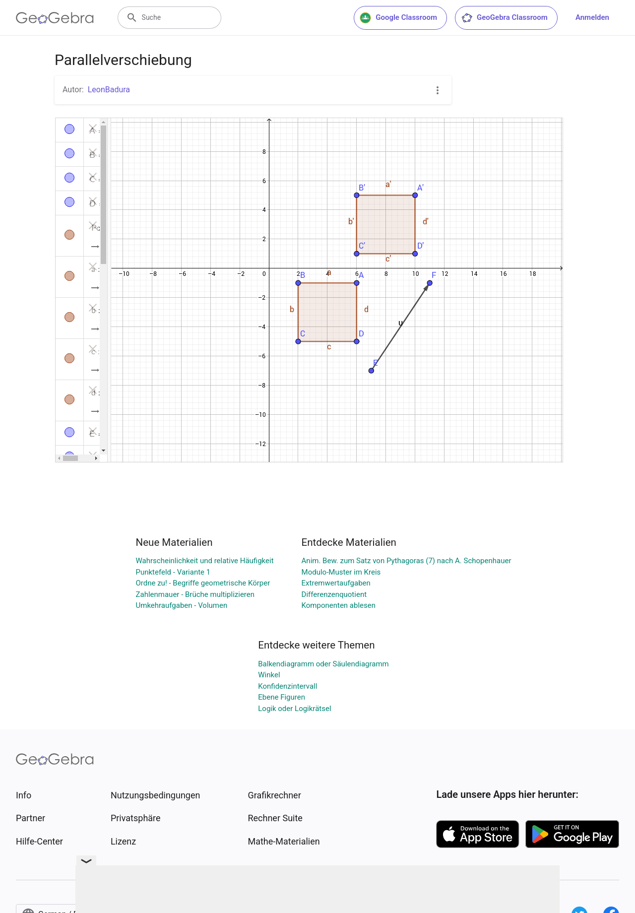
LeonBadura (109, 89)
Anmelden (592, 17)
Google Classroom (398, 18)
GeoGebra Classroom (504, 18)
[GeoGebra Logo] (55, 18)
